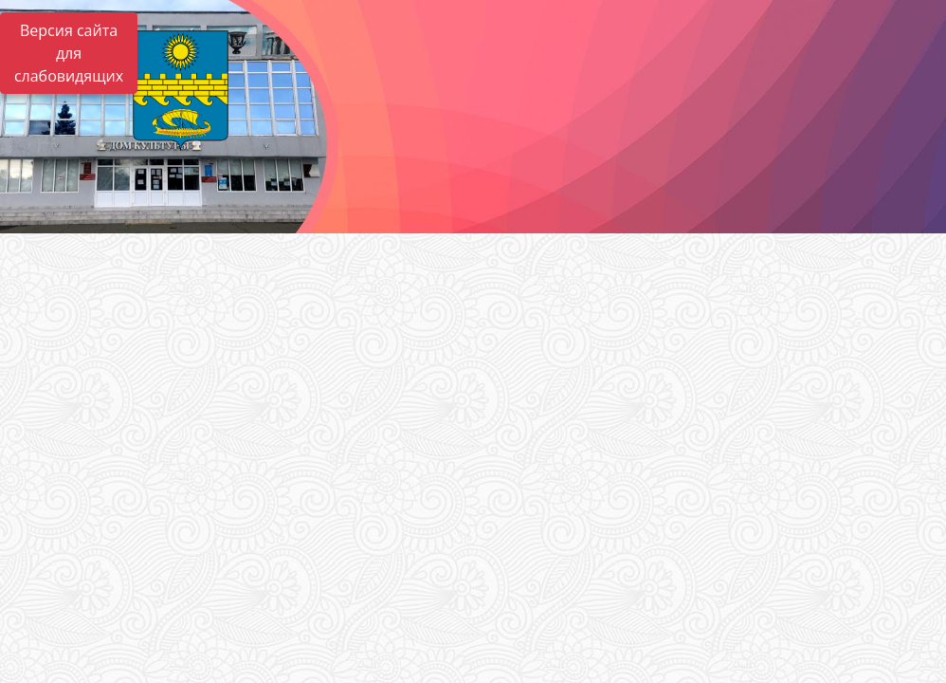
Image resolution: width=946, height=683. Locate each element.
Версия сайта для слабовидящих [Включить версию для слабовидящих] (68, 53)
